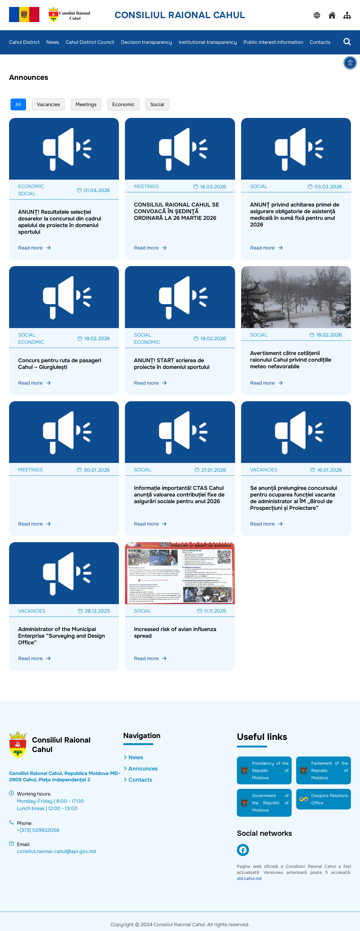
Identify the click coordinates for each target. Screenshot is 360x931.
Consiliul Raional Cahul (180, 15)
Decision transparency (146, 42)
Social (157, 104)
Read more (34, 248)
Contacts (320, 42)
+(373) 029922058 (38, 830)
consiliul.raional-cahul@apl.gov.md (56, 851)
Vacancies (48, 104)
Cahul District (24, 42)
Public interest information (273, 42)
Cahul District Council (90, 42)
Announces (143, 768)
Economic (123, 104)
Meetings (86, 104)
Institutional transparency (208, 42)
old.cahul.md (249, 878)
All (18, 104)
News (52, 42)
